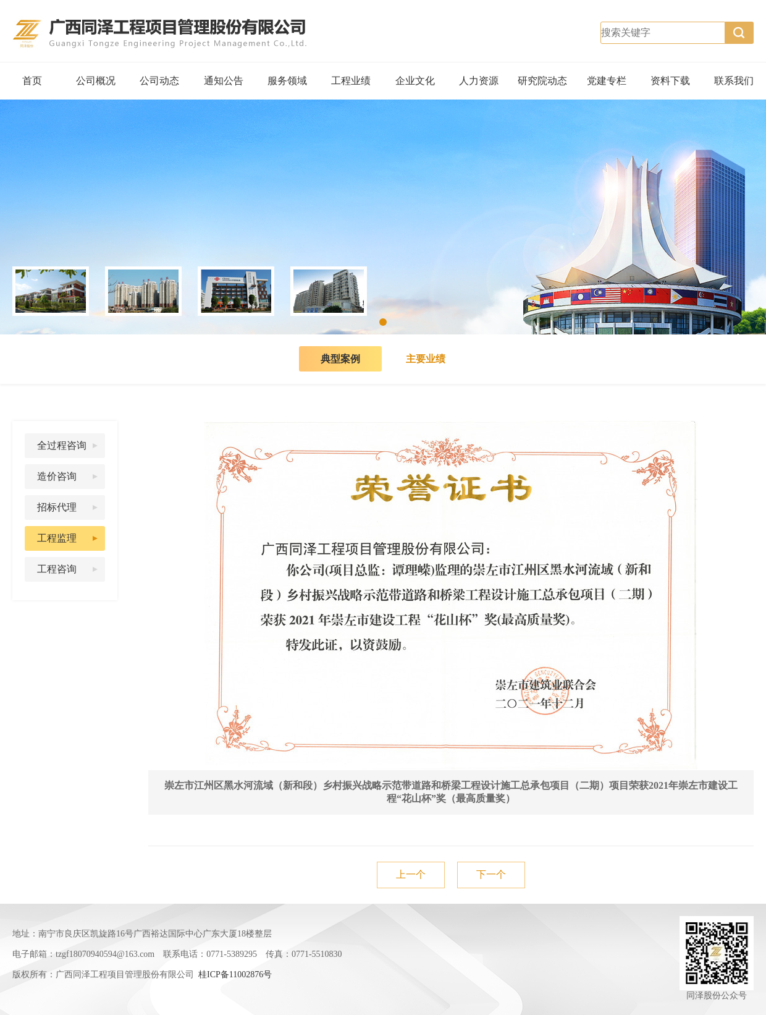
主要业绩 (425, 359)
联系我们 (734, 80)
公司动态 (159, 80)
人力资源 (479, 80)
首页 (32, 80)
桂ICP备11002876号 (235, 974)
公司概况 (96, 80)
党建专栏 (606, 80)
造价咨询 (57, 476)
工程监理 (57, 538)
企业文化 (415, 80)
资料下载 (670, 80)
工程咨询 (57, 569)
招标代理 (57, 507)
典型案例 (340, 359)
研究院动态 (542, 80)
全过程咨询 (61, 445)
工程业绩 (351, 80)
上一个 (411, 874)
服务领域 (287, 80)
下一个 (491, 874)
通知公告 (223, 80)
